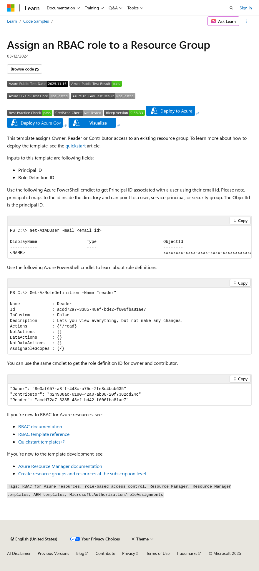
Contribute (105, 553)
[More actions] (247, 21)
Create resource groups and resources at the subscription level (82, 473)
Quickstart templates (39, 442)
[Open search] (231, 8)
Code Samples (36, 21)
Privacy (128, 553)
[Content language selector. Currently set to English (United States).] (34, 539)
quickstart (75, 145)
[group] (129, 242)
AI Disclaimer (19, 553)
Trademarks (187, 553)
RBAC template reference (43, 434)
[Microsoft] (11, 8)
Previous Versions (53, 553)
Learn (12, 21)
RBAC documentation (40, 426)
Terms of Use (158, 553)
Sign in (246, 8)
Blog (80, 553)
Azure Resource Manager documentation (60, 466)
